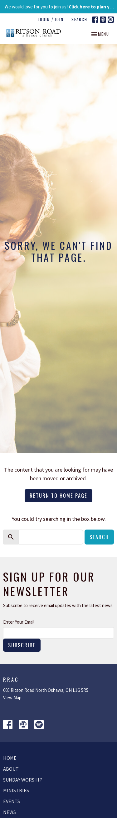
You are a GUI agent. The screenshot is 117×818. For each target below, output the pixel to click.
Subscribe (22, 645)
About (11, 769)
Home (10, 758)
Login (44, 19)
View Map (12, 698)
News (9, 812)
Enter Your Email (18, 622)
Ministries (16, 790)
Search (79, 19)
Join (59, 19)
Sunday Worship (22, 780)
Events (11, 801)
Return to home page (58, 495)
